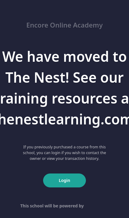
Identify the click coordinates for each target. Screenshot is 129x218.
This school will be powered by (64, 206)
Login (64, 180)
